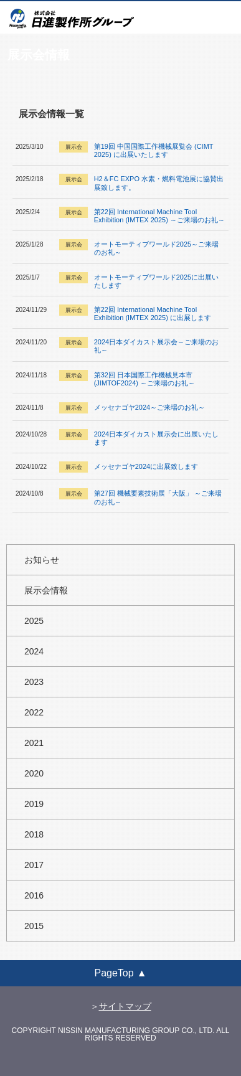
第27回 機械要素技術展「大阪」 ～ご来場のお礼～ (158, 497)
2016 (34, 895)
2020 (34, 773)
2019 (34, 804)
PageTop (113, 973)
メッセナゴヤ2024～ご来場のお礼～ (149, 407)
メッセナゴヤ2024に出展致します (146, 466)
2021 (34, 743)
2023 (34, 682)
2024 (34, 651)
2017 (34, 865)
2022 (34, 712)
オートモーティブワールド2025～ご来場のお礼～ (156, 248)
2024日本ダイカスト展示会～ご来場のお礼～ (156, 346)
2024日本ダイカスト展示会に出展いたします (156, 438)
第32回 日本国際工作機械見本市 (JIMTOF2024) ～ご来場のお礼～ (144, 379)
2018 (34, 834)
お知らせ (41, 560)
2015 (34, 926)
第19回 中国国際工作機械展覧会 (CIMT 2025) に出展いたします (154, 150)
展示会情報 (46, 590)
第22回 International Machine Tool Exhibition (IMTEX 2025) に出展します (152, 313)
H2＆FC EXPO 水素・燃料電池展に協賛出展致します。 (159, 183)
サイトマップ (125, 1006)
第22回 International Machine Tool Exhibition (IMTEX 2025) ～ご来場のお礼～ (159, 216)
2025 (34, 621)
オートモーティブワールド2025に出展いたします (156, 281)
